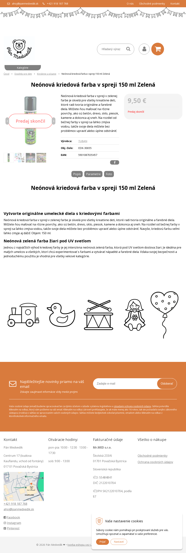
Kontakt (175, 3)
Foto (109, 174)
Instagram (12, 523)
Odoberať (167, 383)
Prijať (103, 541)
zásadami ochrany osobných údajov (132, 406)
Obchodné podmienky (152, 3)
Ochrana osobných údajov (155, 462)
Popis (77, 174)
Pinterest (11, 528)
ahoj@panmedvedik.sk (25, 3)
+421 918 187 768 (57, 3)
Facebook (12, 517)
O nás (130, 3)
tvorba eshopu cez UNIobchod (86, 544)
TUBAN (82, 141)
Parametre (93, 174)
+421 (7, 504)
